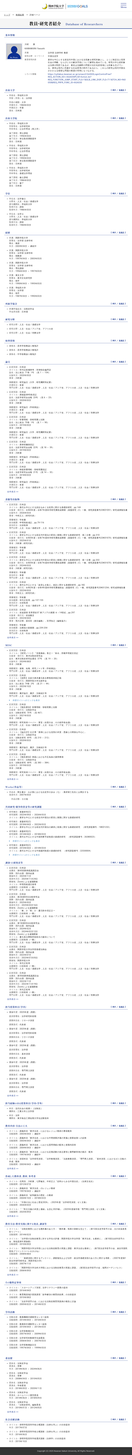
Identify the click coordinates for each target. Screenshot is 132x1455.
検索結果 (20, 15)
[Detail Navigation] (123, 6)
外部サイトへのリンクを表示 (24, 700)
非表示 (121, 90)
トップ (7, 15)
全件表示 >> (12, 492)
